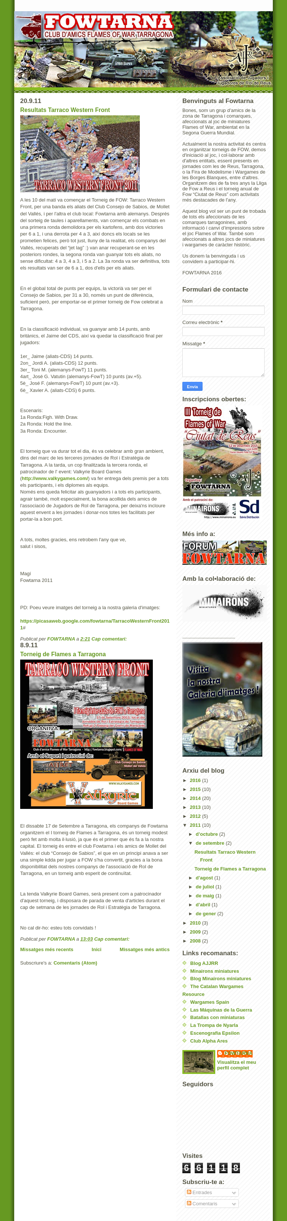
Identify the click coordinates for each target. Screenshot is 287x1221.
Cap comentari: (109, 639)
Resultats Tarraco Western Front (65, 110)
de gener (206, 913)
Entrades (199, 1192)
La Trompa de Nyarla (214, 1025)
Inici (96, 949)
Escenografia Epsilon (215, 1033)
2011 (196, 825)
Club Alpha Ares (209, 1041)
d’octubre (207, 834)
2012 (196, 816)
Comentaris (202, 1203)
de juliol (206, 887)
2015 (196, 789)
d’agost (205, 878)
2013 (196, 807)
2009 (196, 932)
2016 (196, 780)
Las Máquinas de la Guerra (221, 1010)
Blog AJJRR (204, 963)
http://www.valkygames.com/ (55, 478)
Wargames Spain (209, 1002)
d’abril (204, 904)
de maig (206, 895)
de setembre (211, 843)
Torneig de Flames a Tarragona (63, 654)
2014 (196, 798)
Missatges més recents (46, 949)
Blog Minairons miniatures (220, 978)
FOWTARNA (239, 1053)
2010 (196, 923)
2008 (196, 941)
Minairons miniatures (214, 971)
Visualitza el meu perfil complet (236, 1065)
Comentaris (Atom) (75, 963)
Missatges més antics (145, 949)
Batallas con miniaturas (217, 1017)
